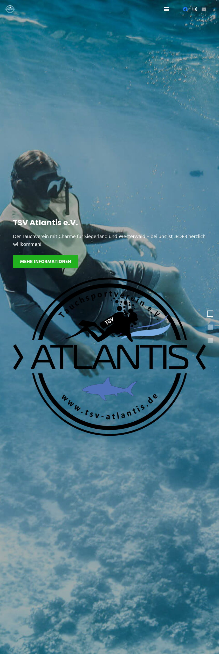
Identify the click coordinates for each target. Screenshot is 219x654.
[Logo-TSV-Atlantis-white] (10, 9)
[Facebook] (185, 9)
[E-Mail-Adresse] (204, 9)
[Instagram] (194, 9)
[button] (166, 9)
